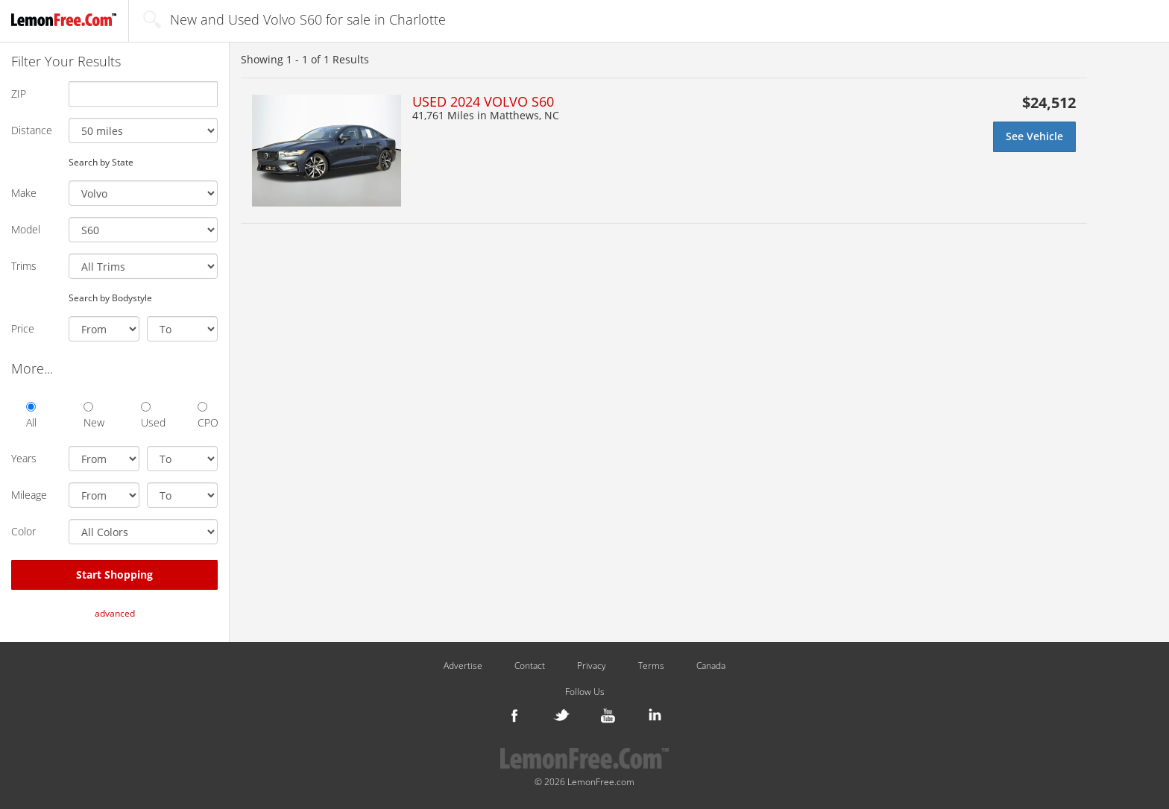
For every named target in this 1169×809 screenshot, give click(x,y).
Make (24, 193)
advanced (115, 613)
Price (22, 328)
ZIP (18, 93)
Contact (529, 666)
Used (151, 415)
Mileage (29, 495)
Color (23, 531)
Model (25, 229)
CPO (208, 415)
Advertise (463, 666)
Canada (710, 666)
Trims (24, 266)
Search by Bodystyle (110, 297)
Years (24, 458)
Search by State (101, 162)
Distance (31, 130)
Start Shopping (114, 574)
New (94, 415)
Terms (651, 666)
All (31, 415)
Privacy (591, 666)
